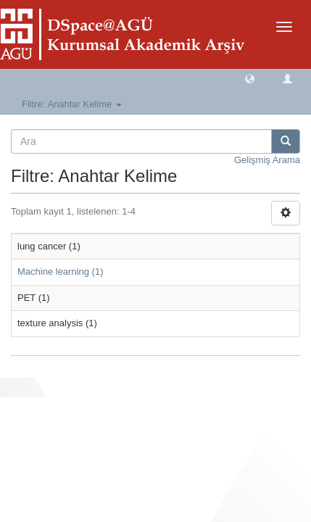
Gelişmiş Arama (267, 159)
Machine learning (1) (60, 271)
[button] (249, 78)
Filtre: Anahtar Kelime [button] (72, 104)
